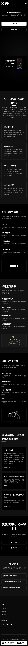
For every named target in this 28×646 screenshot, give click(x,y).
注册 (19, 642)
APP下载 (3, 614)
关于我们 (3, 608)
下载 (23, 642)
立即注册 (14, 23)
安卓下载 (14, 29)
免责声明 (3, 611)
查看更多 (7, 467)
